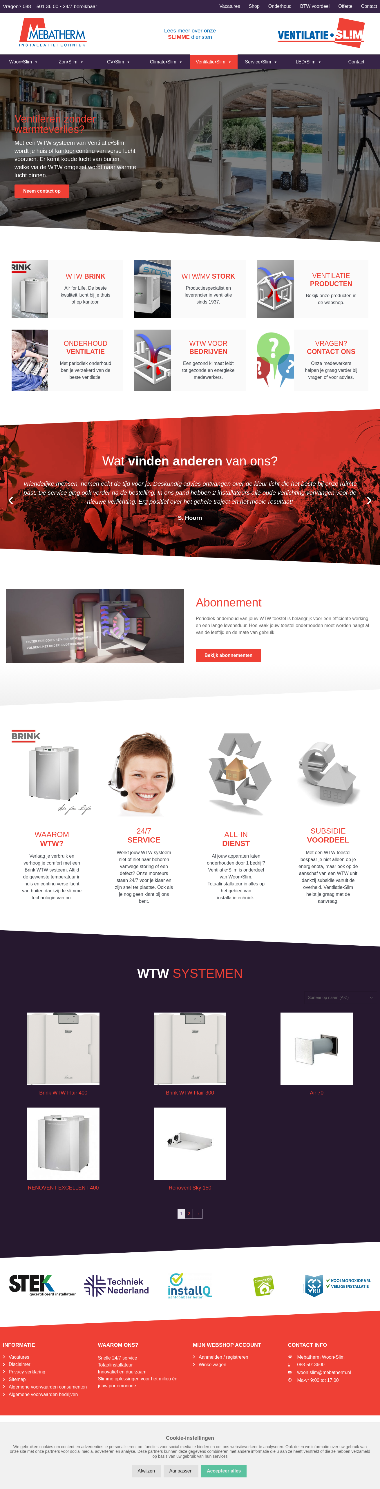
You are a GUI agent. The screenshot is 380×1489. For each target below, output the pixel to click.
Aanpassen (181, 1470)
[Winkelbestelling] (340, 1001)
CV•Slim (119, 61)
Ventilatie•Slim (214, 61)
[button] (11, 504)
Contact (356, 61)
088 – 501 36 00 (40, 6)
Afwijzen (146, 1470)
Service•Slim (261, 61)
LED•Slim (309, 61)
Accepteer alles (224, 1470)
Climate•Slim (166, 61)
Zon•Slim (71, 61)
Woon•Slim (23, 61)
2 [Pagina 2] (189, 1217)
